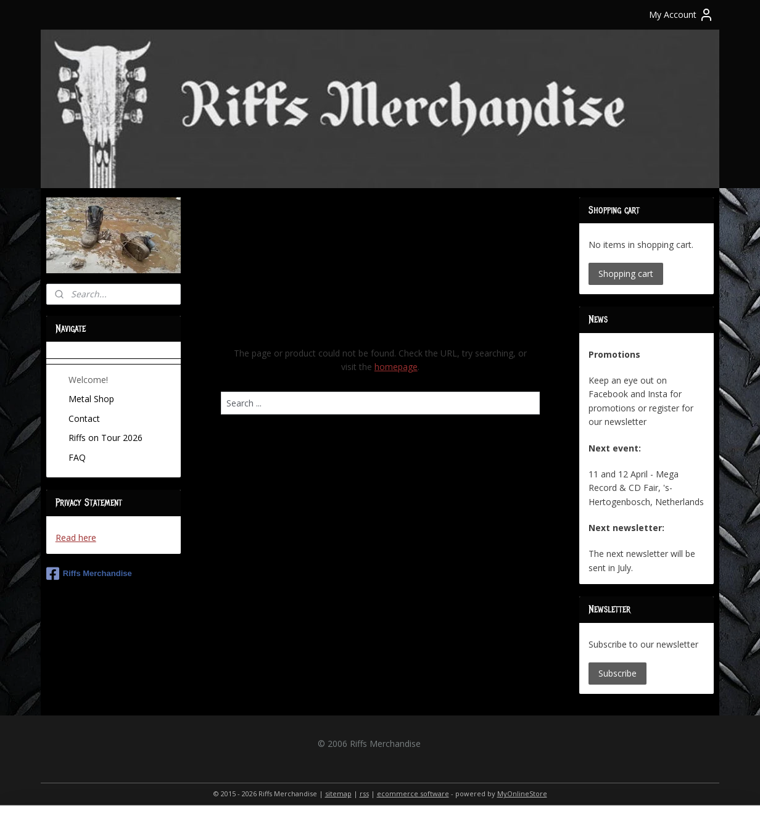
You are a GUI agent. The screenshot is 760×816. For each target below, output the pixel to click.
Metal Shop (91, 399)
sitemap (338, 793)
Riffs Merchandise (89, 573)
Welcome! (88, 379)
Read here (76, 537)
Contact (84, 418)
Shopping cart (625, 273)
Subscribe (617, 673)
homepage (395, 367)
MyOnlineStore (522, 793)
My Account (681, 14)
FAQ (77, 457)
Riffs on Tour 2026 (105, 437)
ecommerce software (413, 793)
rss (364, 793)
